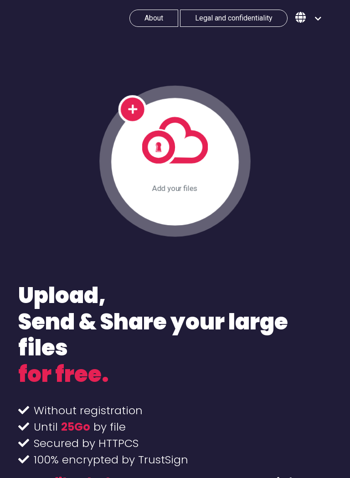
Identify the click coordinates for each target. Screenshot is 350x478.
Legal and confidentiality (234, 18)
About (153, 18)
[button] (308, 18)
